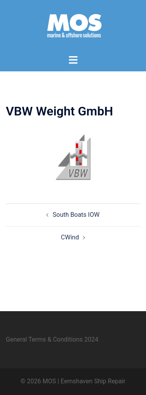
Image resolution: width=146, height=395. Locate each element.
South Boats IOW (76, 214)
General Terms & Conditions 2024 (52, 339)
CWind (70, 237)
